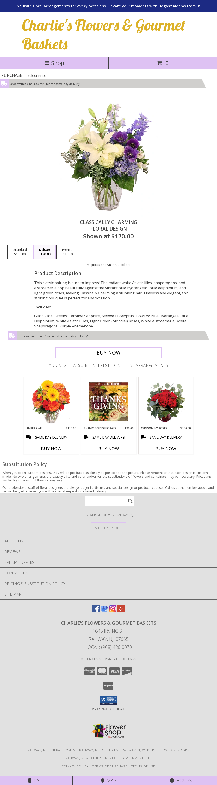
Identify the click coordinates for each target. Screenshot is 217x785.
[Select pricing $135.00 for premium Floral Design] (69, 252)
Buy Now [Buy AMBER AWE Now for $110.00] (51, 448)
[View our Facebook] (96, 611)
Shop (54, 63)
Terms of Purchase (109, 766)
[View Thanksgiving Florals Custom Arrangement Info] (108, 401)
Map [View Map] (108, 780)
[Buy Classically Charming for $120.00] (108, 352)
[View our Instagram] (112, 611)
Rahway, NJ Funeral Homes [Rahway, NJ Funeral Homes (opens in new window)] (51, 750)
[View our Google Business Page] (104, 611)
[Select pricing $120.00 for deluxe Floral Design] (44, 252)
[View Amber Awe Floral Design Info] (51, 401)
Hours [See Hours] (181, 780)
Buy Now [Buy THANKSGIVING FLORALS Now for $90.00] (108, 448)
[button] (108, 700)
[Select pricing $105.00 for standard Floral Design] (20, 252)
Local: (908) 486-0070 (108, 647)
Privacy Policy (75, 766)
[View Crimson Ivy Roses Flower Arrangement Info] (166, 401)
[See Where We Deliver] (108, 527)
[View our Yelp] (121, 611)
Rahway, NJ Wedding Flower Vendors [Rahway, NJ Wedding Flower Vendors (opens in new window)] (155, 750)
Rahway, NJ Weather (83, 758)
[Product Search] (109, 501)
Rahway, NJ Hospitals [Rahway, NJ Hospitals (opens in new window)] (98, 750)
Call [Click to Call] (36, 780)
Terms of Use (143, 766)
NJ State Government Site (128, 758)
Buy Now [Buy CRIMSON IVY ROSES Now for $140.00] (166, 448)
